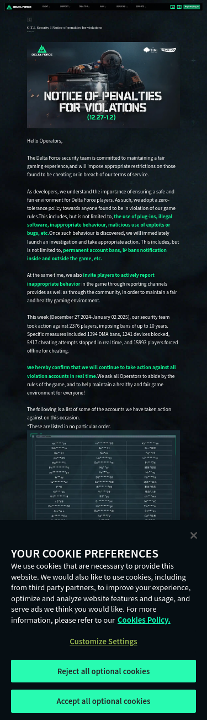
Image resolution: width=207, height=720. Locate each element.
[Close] (194, 535)
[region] (103, 620)
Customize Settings (103, 641)
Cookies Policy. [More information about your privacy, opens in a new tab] (144, 619)
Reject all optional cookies (103, 671)
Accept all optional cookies (103, 701)
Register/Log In (192, 7)
